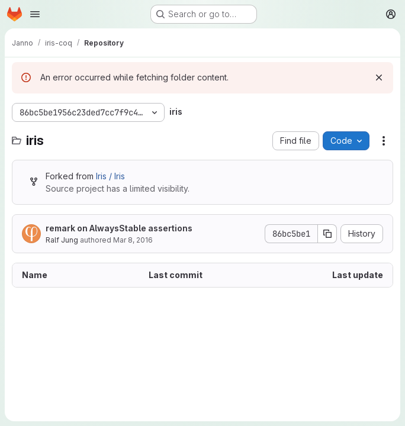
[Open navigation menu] (34, 14)
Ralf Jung (62, 239)
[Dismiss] (379, 77)
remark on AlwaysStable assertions (119, 228)
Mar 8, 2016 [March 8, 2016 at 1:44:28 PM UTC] (133, 239)
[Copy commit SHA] (327, 233)
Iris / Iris (110, 176)
